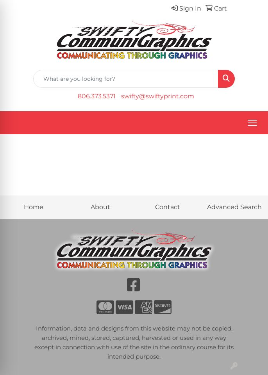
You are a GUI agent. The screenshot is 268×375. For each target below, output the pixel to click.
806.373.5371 (97, 96)
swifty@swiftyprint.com (157, 96)
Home (33, 207)
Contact (167, 207)
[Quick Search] (125, 79)
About (100, 207)
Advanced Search (234, 207)
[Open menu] (252, 123)
